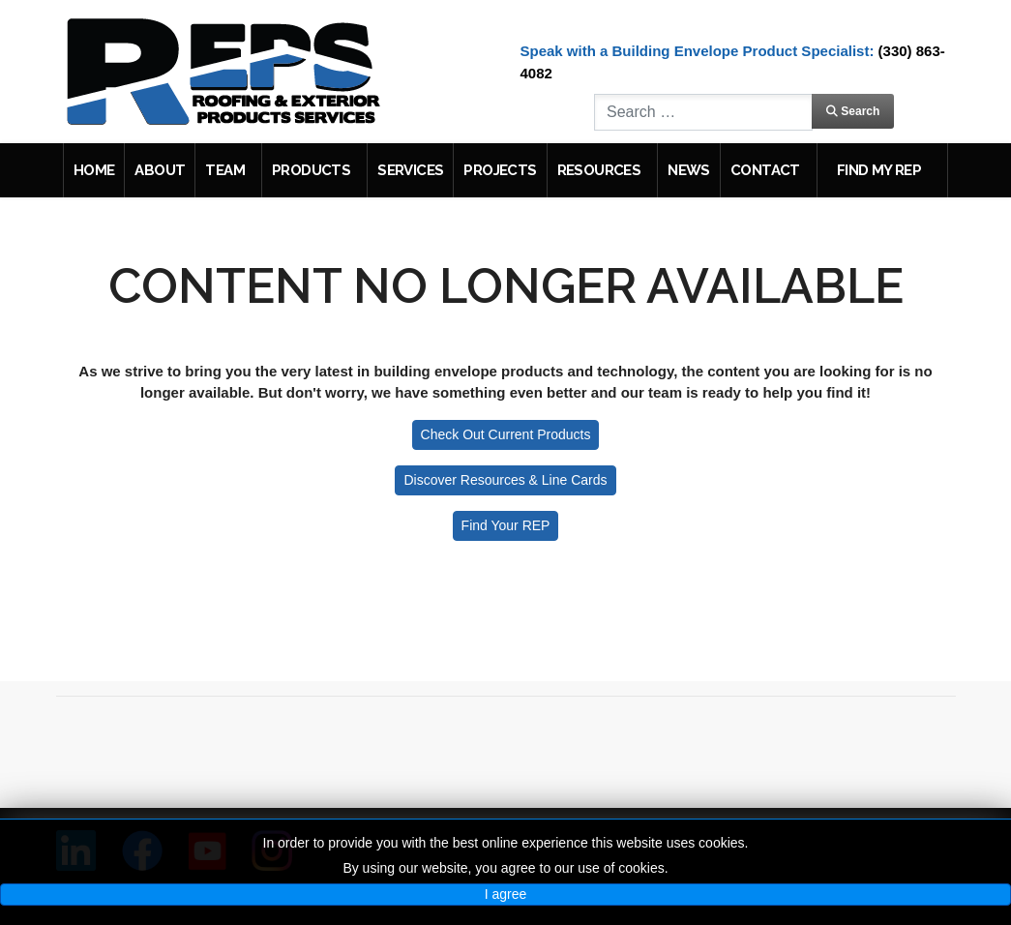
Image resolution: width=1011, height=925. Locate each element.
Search (852, 111)
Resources (599, 170)
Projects (499, 170)
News (689, 170)
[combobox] (703, 112)
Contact (765, 170)
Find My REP (879, 170)
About (159, 170)
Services (410, 170)
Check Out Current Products (506, 434)
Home (94, 170)
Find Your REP (505, 525)
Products (311, 170)
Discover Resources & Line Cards (505, 480)
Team (225, 170)
